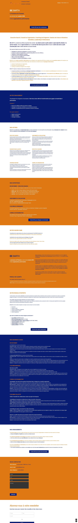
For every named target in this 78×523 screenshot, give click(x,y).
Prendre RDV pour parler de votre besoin (39, 434)
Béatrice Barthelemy (33, 242)
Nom (11, 459)
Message (11, 465)
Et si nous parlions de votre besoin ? (39, 85)
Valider (22, 505)
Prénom (11, 457)
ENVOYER (13, 477)
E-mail (11, 462)
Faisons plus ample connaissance (39, 312)
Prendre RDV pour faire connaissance (39, 27)
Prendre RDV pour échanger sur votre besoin (39, 207)
